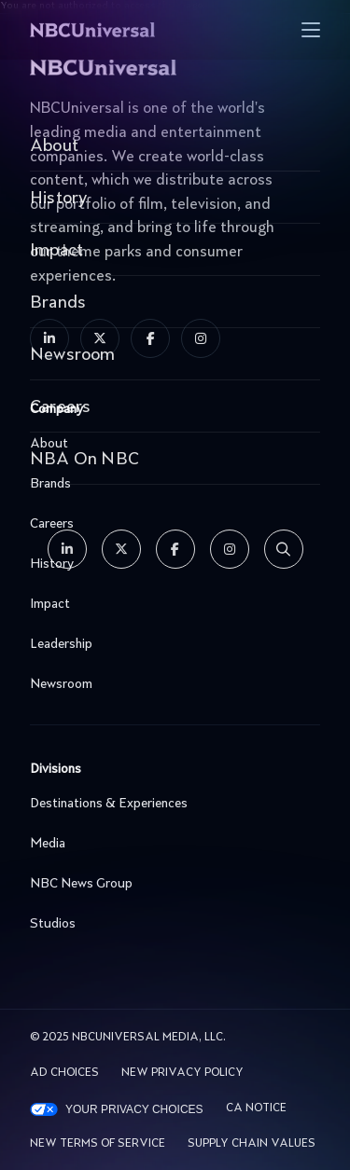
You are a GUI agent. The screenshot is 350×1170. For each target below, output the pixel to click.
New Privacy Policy (182, 1073)
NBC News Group (170, 883)
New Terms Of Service (97, 1143)
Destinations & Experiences (170, 803)
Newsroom (170, 684)
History (170, 564)
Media (170, 843)
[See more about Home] (125, 29)
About (170, 443)
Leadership (170, 644)
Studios (170, 923)
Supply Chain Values (251, 1143)
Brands (170, 483)
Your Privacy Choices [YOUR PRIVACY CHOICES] (134, 1109)
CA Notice (256, 1108)
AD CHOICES (64, 1073)
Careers (170, 523)
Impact (170, 604)
